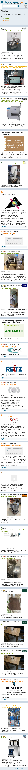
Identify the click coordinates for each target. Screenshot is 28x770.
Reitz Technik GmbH (7, 363)
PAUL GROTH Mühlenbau (8, 346)
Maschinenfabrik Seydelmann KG (11, 445)
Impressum (23, 768)
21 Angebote (6, 18)
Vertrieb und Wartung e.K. (9, 384)
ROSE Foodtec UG (6, 416)
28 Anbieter (6, 20)
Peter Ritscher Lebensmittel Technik (12, 681)
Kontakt (16, 768)
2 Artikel (5, 22)
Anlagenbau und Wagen (8, 233)
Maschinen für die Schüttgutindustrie (10, 354)
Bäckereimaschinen (7, 193)
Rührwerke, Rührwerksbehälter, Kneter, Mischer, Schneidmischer (14, 375)
